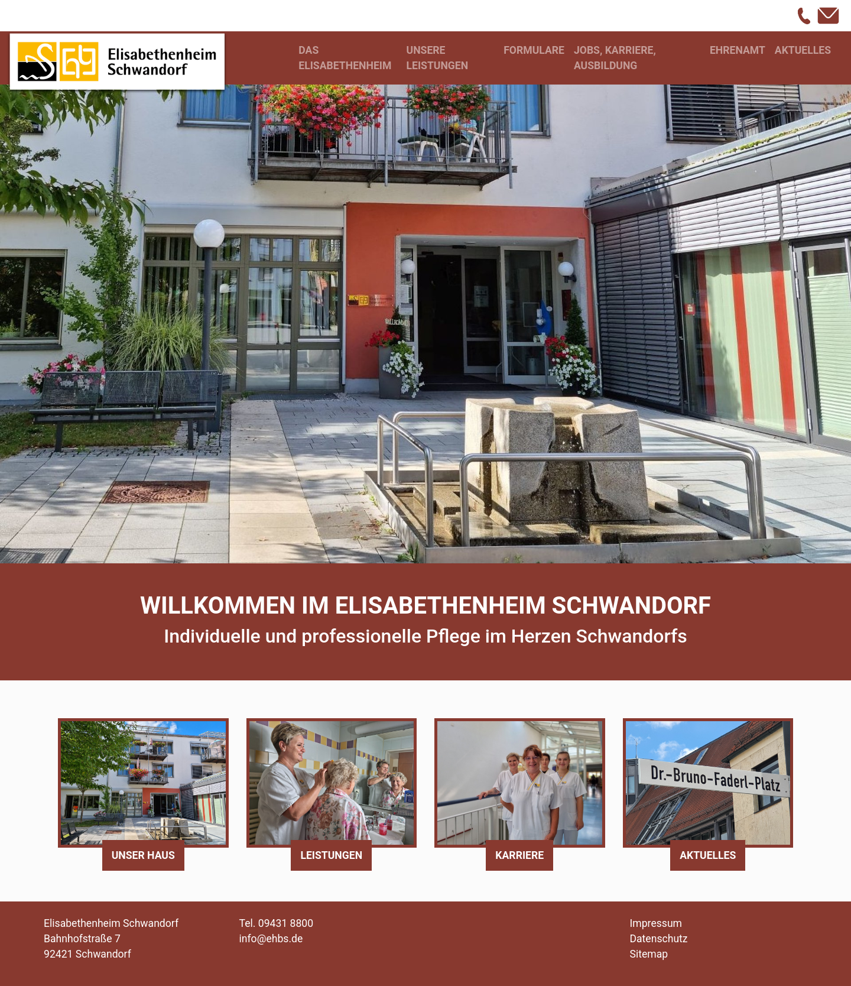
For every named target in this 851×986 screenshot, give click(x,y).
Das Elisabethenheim (344, 58)
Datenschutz (659, 939)
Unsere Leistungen (438, 58)
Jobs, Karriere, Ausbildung (615, 58)
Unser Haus (143, 855)
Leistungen (331, 855)
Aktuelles (803, 50)
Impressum (656, 923)
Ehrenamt (737, 50)
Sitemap (649, 954)
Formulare (534, 50)
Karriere (519, 855)
